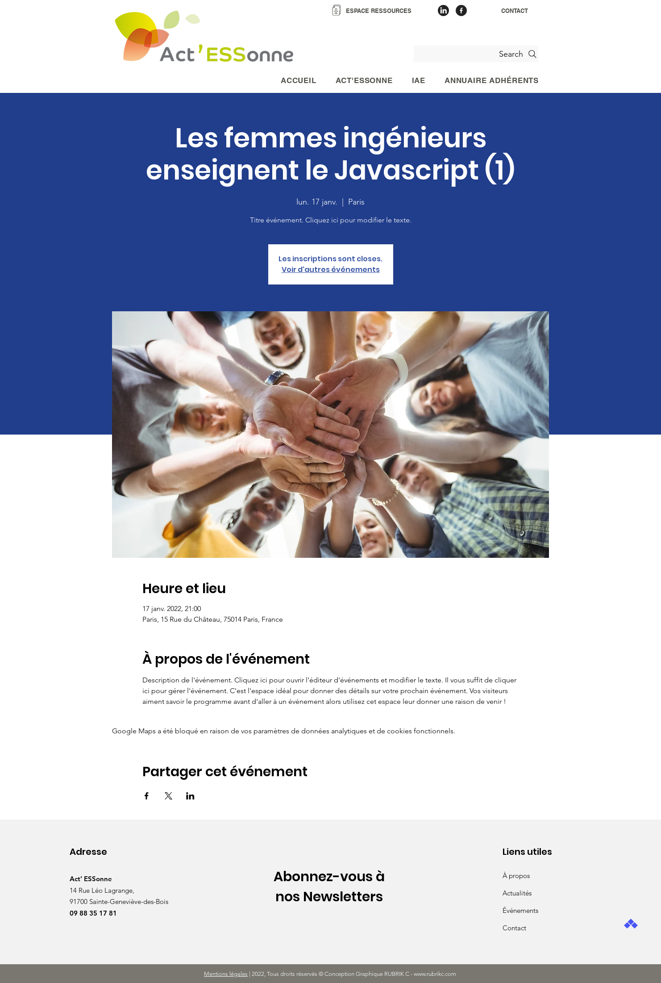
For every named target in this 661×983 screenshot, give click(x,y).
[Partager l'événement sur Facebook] (146, 795)
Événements (520, 910)
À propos (516, 875)
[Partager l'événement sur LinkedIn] (190, 795)
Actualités (517, 893)
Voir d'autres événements (331, 269)
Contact (514, 928)
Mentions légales (226, 973)
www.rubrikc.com (435, 973)
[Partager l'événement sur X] (168, 795)
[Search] (476, 54)
